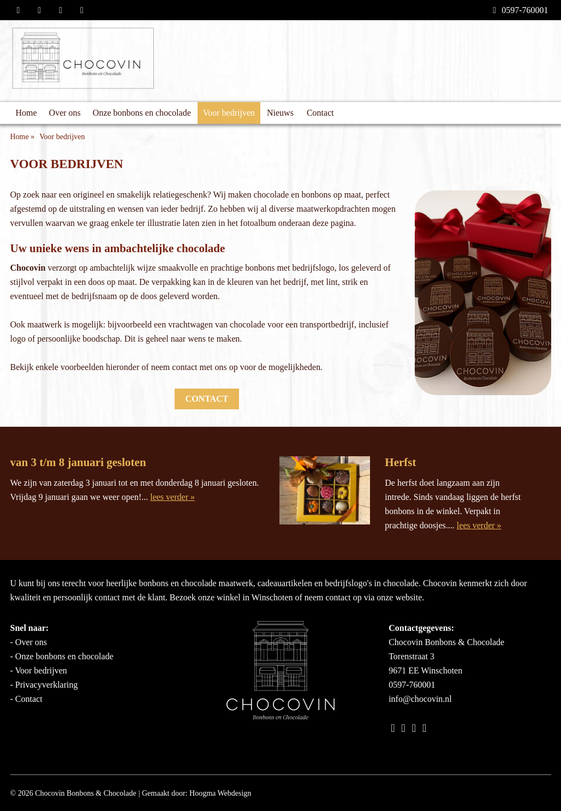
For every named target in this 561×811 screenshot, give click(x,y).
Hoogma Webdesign (220, 793)
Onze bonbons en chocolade (142, 112)
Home (26, 112)
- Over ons (28, 642)
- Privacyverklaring (44, 684)
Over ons (65, 112)
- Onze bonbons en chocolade (62, 656)
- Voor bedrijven (38, 670)
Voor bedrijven (229, 112)
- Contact (26, 698)
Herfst (400, 462)
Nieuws (280, 112)
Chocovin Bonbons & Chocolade (85, 793)
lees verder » (172, 497)
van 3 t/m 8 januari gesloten (78, 462)
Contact (320, 112)
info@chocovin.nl (420, 698)
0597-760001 (520, 10)
